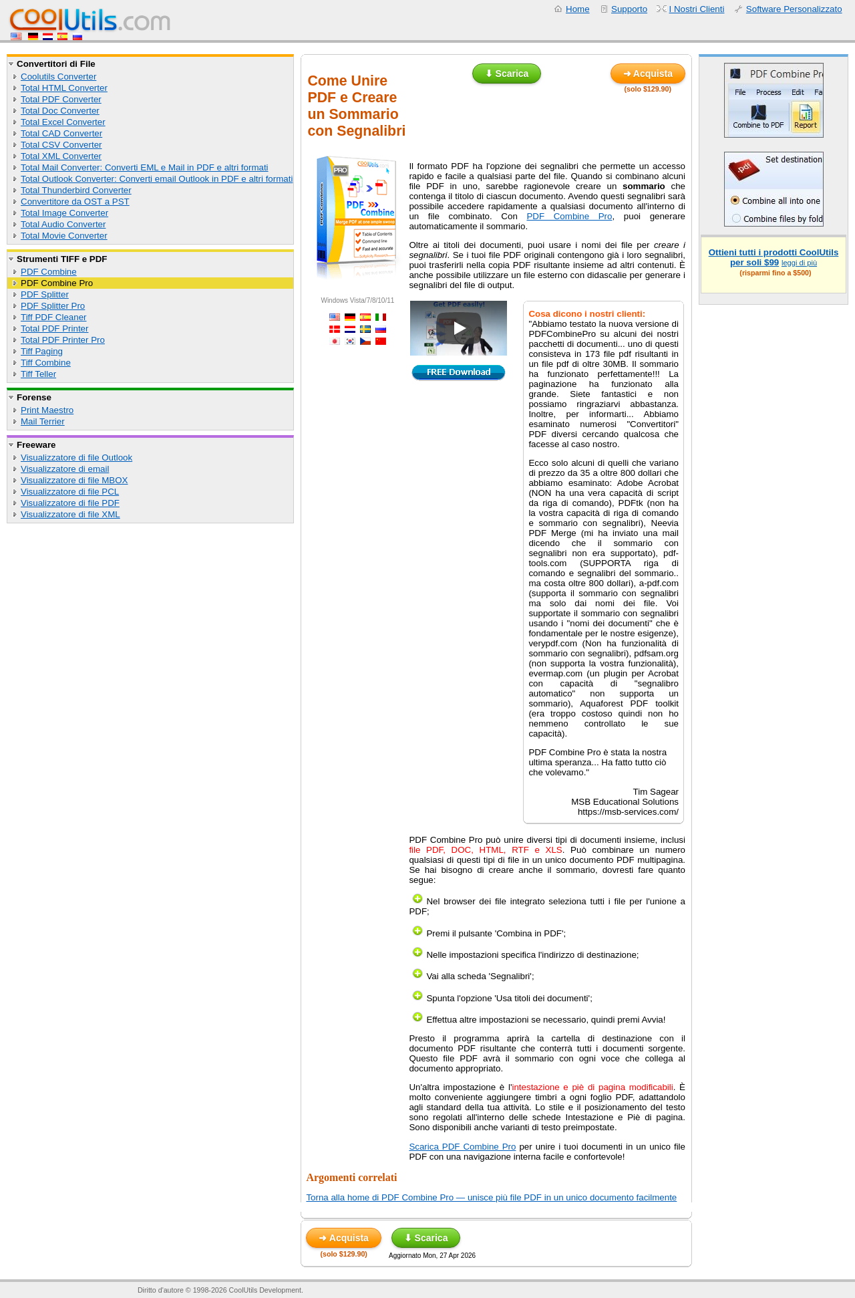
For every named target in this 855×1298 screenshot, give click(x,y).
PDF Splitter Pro (53, 306)
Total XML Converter (61, 156)
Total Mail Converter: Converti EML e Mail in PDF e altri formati (145, 167)
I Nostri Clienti (697, 9)
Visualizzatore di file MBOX (74, 480)
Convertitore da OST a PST (75, 202)
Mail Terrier (43, 421)
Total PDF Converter (61, 99)
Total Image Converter (64, 213)
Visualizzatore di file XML (70, 514)
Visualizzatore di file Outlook (76, 457)
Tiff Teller (38, 374)
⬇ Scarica (507, 73)
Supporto (629, 9)
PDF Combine (49, 272)
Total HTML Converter (64, 88)
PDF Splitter (45, 294)
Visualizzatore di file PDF (70, 503)
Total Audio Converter (63, 224)
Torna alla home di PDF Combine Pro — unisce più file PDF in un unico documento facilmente (491, 1197)
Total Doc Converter (60, 111)
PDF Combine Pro (57, 283)
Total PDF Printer (54, 328)
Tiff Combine (46, 363)
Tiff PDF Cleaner (54, 317)
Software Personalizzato (794, 9)
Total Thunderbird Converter (76, 190)
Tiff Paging (42, 351)
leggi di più (799, 263)
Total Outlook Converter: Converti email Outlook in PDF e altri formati (157, 179)
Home (578, 9)
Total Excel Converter (63, 122)
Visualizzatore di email (65, 469)
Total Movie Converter (64, 236)
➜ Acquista (648, 73)
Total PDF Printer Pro (63, 340)
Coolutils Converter (58, 77)
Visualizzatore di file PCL (70, 492)
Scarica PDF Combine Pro (462, 1147)
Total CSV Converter (61, 145)
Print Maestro (47, 410)
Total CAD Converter (61, 133)
